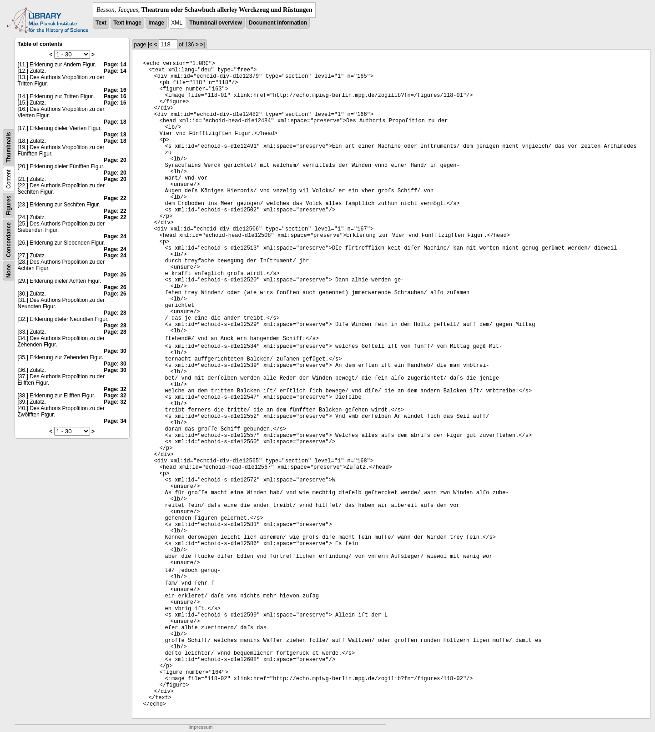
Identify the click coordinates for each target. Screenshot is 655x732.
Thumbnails (8, 147)
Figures (8, 205)
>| (202, 44)
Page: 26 (115, 274)
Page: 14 (115, 64)
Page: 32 (115, 389)
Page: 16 (115, 90)
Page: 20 (115, 160)
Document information (278, 23)
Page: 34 (115, 421)
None (8, 271)
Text (101, 23)
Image (156, 23)
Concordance (8, 239)
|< (150, 44)
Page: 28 (115, 313)
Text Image (127, 23)
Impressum (200, 727)
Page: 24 (115, 236)
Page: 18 (115, 122)
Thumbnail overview (215, 23)
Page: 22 (115, 198)
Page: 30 (115, 351)
